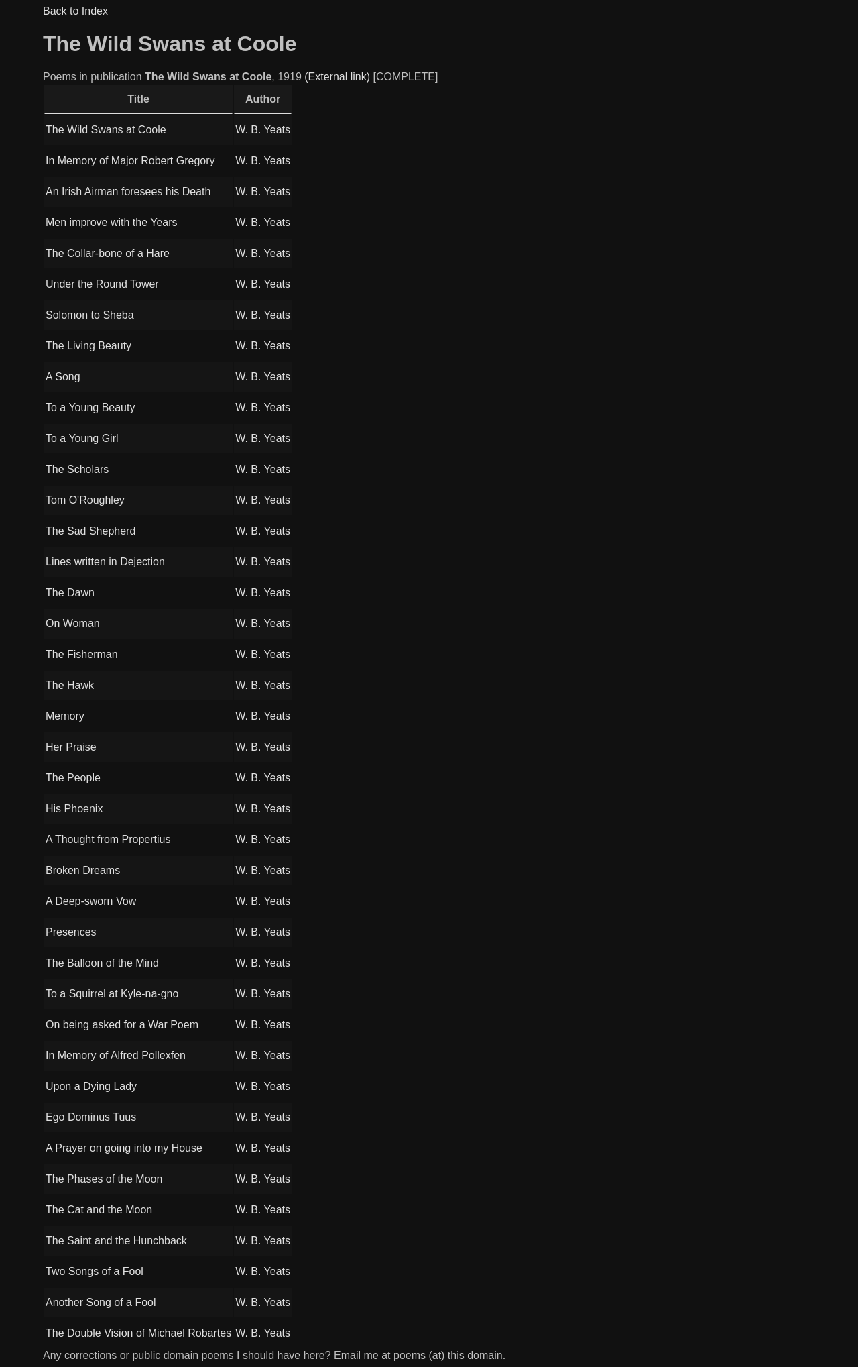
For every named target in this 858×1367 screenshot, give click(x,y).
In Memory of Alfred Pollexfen (116, 1055)
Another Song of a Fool (101, 1302)
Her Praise (71, 747)
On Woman (73, 623)
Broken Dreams (83, 870)
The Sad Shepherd (90, 531)
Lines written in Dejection (105, 561)
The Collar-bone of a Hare (108, 253)
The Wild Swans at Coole (106, 129)
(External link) (337, 77)
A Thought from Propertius (108, 839)
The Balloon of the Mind (102, 963)
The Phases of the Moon (104, 1179)
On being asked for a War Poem (122, 1024)
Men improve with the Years (112, 222)
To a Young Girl (82, 438)
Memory (65, 716)
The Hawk (70, 685)
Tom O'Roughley (85, 500)
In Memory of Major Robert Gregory (130, 160)
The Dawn (70, 592)
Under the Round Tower (102, 284)
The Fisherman (82, 654)
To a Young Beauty (90, 407)
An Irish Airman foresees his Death (128, 191)
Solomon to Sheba (90, 315)
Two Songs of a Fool (94, 1271)
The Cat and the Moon (99, 1209)
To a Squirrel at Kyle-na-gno (112, 993)
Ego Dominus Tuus (91, 1117)
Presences (71, 932)
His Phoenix (74, 808)
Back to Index (75, 11)
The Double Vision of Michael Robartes (138, 1333)
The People (73, 777)
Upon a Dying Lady (91, 1086)
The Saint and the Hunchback (116, 1240)
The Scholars (77, 469)
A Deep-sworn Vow (91, 901)
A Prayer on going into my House (124, 1148)
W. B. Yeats (262, 129)
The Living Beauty (88, 345)
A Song (63, 376)
